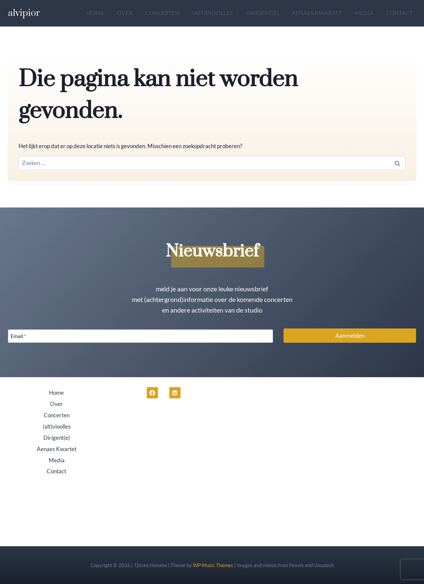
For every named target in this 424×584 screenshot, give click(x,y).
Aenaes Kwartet (317, 13)
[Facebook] (152, 392)
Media (364, 13)
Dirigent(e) (262, 13)
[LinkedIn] (175, 392)
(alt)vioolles (212, 13)
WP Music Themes (213, 565)
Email (18, 336)
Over (124, 13)
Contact (399, 13)
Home (95, 13)
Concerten (162, 13)
